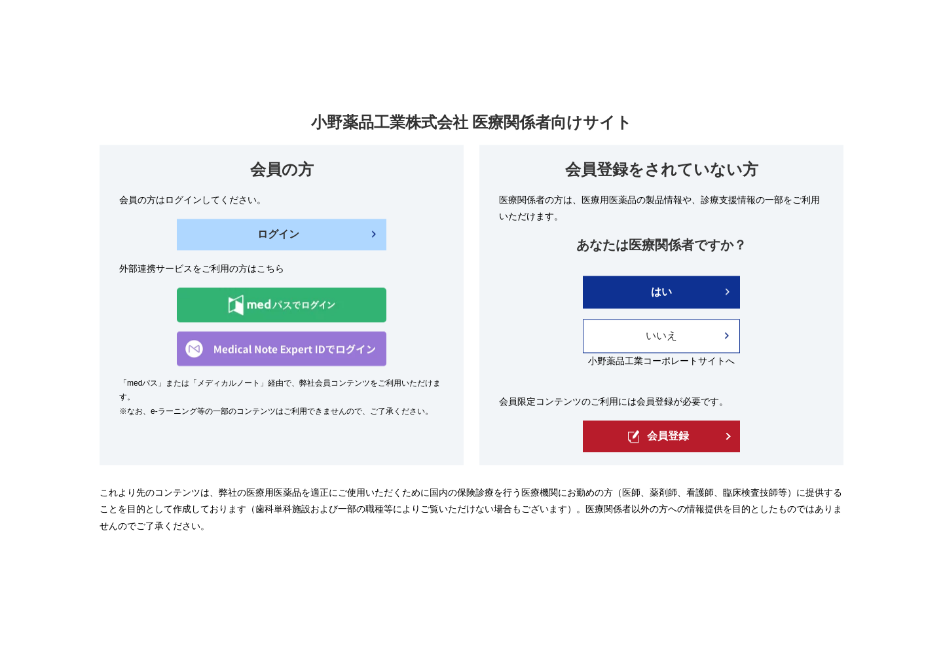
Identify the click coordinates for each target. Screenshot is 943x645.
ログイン (278, 234)
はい (661, 291)
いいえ (661, 335)
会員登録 (658, 436)
